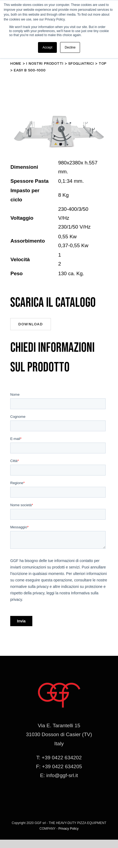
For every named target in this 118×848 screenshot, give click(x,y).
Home (15, 63)
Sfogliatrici (81, 63)
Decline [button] (70, 47)
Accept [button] (48, 47)
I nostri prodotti (44, 63)
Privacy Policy (68, 828)
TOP (102, 63)
